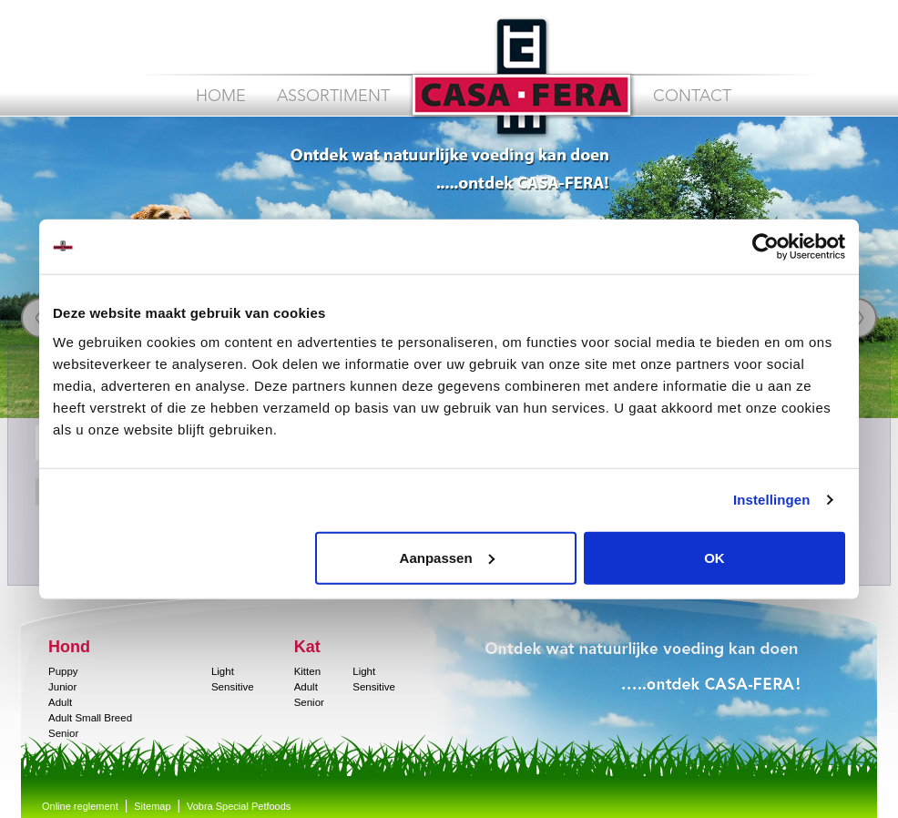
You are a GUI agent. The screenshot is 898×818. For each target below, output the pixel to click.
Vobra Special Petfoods (239, 806)
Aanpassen (447, 557)
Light (222, 671)
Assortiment (333, 96)
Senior (63, 733)
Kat (307, 647)
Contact (692, 96)
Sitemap (152, 806)
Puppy (63, 671)
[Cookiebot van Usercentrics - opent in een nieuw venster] (765, 247)
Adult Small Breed (90, 717)
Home (221, 96)
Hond (69, 647)
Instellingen (772, 499)
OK (714, 557)
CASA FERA (521, 77)
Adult (60, 702)
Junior (62, 686)
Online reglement (80, 806)
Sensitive (232, 686)
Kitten (307, 671)
